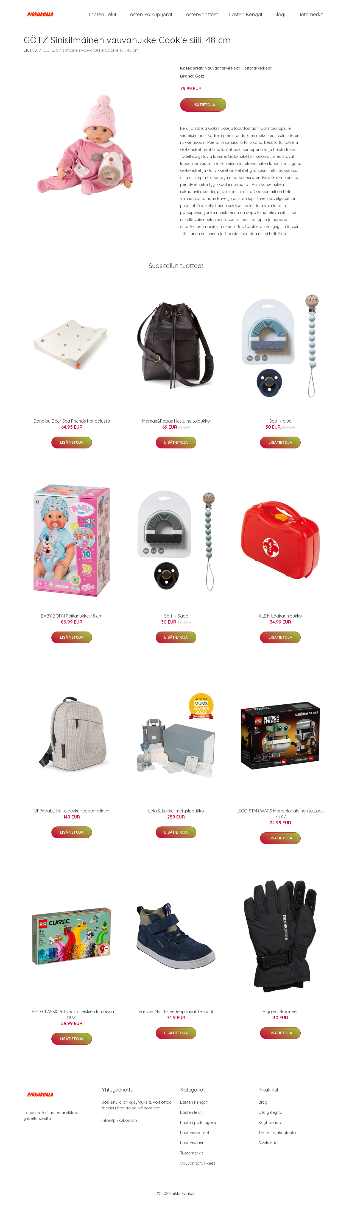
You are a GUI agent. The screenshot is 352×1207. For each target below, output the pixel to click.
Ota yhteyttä (270, 1116)
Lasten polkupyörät (149, 16)
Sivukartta (268, 1147)
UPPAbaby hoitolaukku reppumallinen (71, 814)
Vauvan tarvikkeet (222, 72)
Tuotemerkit (309, 16)
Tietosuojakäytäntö (277, 1136)
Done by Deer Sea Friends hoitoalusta (71, 425)
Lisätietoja (203, 108)
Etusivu (30, 54)
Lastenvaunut (193, 1147)
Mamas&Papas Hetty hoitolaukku (176, 425)
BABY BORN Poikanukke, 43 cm (71, 619)
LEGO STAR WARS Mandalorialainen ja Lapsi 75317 (280, 817)
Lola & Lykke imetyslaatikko (176, 814)
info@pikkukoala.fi (119, 1124)
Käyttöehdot (270, 1126)
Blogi (279, 16)
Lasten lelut (102, 16)
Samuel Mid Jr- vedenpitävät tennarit (176, 1015)
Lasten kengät (245, 16)
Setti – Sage (176, 619)
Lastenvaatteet (200, 16)
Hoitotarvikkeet (257, 72)
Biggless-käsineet (280, 1015)
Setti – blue (280, 425)
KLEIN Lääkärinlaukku (280, 619)
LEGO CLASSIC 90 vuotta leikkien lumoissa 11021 (72, 1018)
